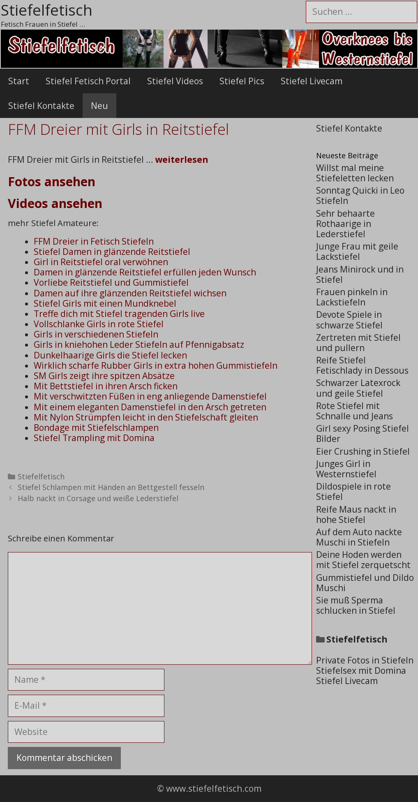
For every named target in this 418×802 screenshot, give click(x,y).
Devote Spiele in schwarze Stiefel (349, 320)
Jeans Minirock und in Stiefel (360, 274)
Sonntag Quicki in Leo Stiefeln (360, 195)
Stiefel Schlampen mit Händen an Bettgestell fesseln (111, 487)
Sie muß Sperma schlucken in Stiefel (355, 605)
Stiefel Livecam (311, 81)
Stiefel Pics (241, 81)
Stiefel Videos (175, 81)
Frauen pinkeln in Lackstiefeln (352, 297)
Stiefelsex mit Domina (361, 670)
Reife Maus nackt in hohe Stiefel (356, 514)
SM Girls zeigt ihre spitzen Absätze (104, 375)
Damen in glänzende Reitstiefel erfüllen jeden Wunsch (145, 272)
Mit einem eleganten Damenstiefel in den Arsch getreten (150, 407)
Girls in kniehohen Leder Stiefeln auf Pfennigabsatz (139, 344)
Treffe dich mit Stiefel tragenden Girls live (119, 313)
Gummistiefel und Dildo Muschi (365, 583)
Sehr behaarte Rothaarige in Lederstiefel (345, 224)
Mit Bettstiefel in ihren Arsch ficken (106, 386)
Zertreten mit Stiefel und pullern (358, 343)
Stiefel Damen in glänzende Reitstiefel (112, 251)
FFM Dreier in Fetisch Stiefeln (94, 241)
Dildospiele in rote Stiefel (353, 491)
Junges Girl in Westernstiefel (346, 469)
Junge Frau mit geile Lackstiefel (357, 251)
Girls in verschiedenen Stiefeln (96, 334)
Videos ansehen (55, 203)
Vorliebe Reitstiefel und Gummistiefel (111, 282)
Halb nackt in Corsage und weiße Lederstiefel (98, 498)
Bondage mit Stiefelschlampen (96, 427)
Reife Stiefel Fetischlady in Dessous (362, 365)
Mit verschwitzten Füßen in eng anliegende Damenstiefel (150, 396)
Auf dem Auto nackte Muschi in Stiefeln (359, 537)
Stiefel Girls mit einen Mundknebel (105, 303)
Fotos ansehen (51, 181)
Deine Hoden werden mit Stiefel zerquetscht (363, 560)
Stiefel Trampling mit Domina (94, 438)
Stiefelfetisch (41, 476)
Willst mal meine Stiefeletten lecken (355, 173)
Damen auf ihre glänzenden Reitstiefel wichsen (130, 293)
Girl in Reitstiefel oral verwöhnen (101, 262)
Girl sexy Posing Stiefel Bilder (362, 433)
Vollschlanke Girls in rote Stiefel (99, 324)
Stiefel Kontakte (41, 105)
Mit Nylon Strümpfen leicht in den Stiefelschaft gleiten (146, 417)
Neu (99, 105)
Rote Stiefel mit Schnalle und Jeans (354, 411)
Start (18, 81)
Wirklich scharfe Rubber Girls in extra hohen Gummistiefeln (155, 365)
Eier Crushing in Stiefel (363, 451)
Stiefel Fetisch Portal (88, 81)
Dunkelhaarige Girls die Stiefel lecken (110, 355)
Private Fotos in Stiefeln (364, 660)
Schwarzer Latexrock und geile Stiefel (358, 388)
